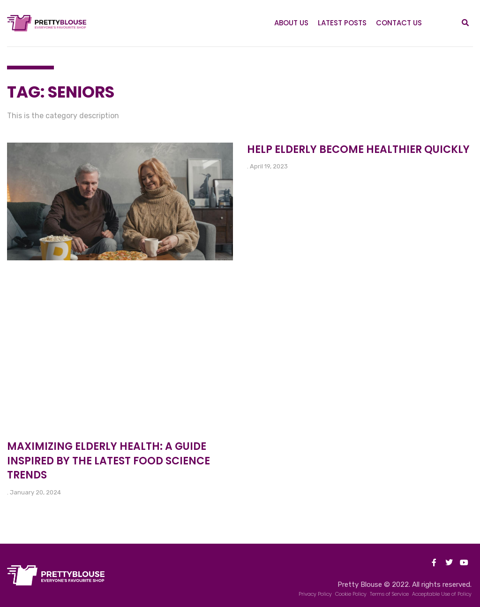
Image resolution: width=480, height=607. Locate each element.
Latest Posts (342, 23)
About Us (291, 23)
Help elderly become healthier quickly (358, 149)
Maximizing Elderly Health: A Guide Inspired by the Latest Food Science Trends (108, 461)
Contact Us (399, 23)
